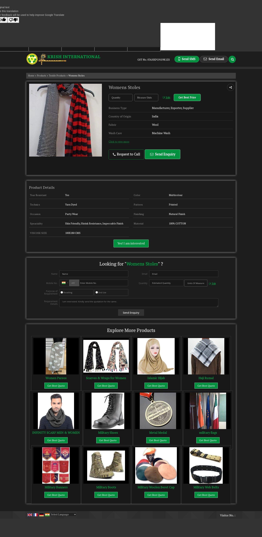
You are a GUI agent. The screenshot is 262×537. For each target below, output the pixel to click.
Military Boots (106, 487)
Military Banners (56, 487)
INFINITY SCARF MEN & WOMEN (56, 433)
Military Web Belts (206, 487)
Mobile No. (51, 283)
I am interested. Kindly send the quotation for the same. (138, 302)
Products (41, 75)
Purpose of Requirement (50, 292)
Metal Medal (158, 433)
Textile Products (57, 75)
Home (31, 75)
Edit (166, 97)
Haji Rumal (206, 378)
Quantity (143, 283)
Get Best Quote (56, 385)
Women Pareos (55, 378)
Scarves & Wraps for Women (106, 378)
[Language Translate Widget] (63, 514)
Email (144, 273)
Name (54, 273)
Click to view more (119, 141)
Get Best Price (187, 97)
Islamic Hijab (156, 378)
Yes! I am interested (131, 243)
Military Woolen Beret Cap (156, 487)
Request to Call (126, 154)
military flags (208, 433)
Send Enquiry (162, 154)
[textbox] (146, 97)
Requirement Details (50, 302)
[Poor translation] (13, 20)
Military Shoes (108, 433)
